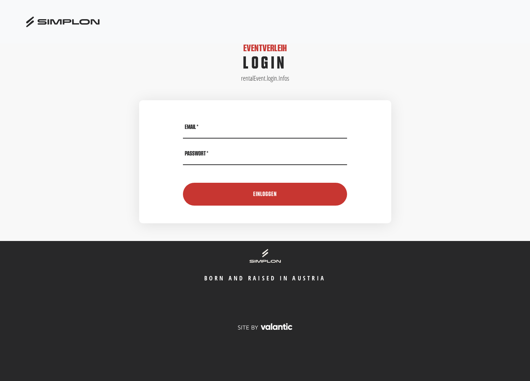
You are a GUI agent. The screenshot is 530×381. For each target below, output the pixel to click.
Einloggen (265, 194)
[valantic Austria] (265, 326)
